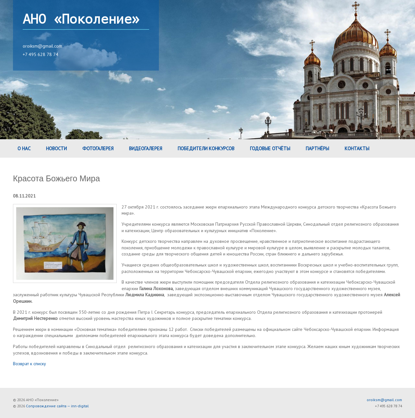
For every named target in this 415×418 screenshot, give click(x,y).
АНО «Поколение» (81, 19)
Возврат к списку (29, 364)
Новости (56, 148)
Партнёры (317, 148)
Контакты (357, 148)
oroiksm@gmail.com (42, 46)
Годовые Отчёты (270, 148)
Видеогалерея (145, 148)
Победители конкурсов (206, 148)
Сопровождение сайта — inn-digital (57, 405)
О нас (24, 148)
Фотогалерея (97, 148)
